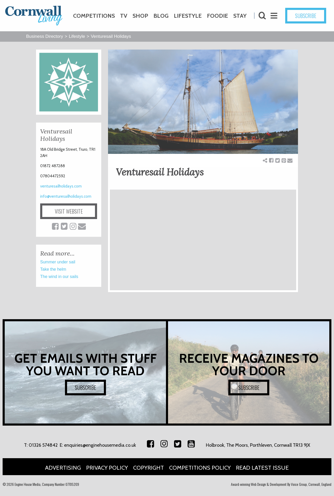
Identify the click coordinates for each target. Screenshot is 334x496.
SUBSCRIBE (305, 16)
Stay (240, 15)
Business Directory (44, 36)
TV (123, 15)
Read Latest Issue (262, 467)
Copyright (148, 467)
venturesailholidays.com (61, 186)
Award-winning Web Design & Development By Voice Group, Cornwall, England (281, 484)
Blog (161, 15)
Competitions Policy (200, 467)
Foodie (217, 15)
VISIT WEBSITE (69, 211)
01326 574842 (43, 445)
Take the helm (53, 269)
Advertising (63, 467)
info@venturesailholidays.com (65, 196)
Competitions (94, 15)
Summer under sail (57, 262)
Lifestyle (188, 15)
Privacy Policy (107, 467)
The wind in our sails (59, 276)
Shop (140, 15)
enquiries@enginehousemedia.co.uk (100, 445)
